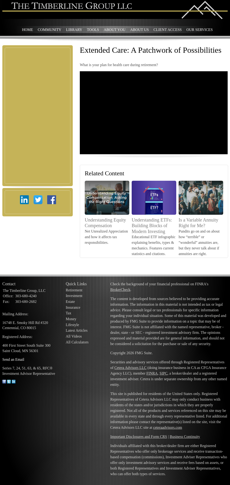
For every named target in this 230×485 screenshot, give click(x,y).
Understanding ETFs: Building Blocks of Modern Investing (152, 225)
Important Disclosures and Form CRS (138, 437)
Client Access (167, 30)
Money (71, 319)
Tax (68, 313)
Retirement (74, 290)
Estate (70, 302)
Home (27, 30)
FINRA (152, 373)
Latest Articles (77, 330)
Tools (93, 30)
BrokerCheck (120, 290)
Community (49, 30)
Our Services (199, 30)
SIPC (164, 373)
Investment (74, 296)
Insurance (73, 307)
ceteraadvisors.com (167, 427)
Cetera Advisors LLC (130, 368)
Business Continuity (185, 437)
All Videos (74, 336)
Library (74, 30)
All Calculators (77, 342)
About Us (139, 30)
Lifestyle (72, 325)
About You (115, 30)
